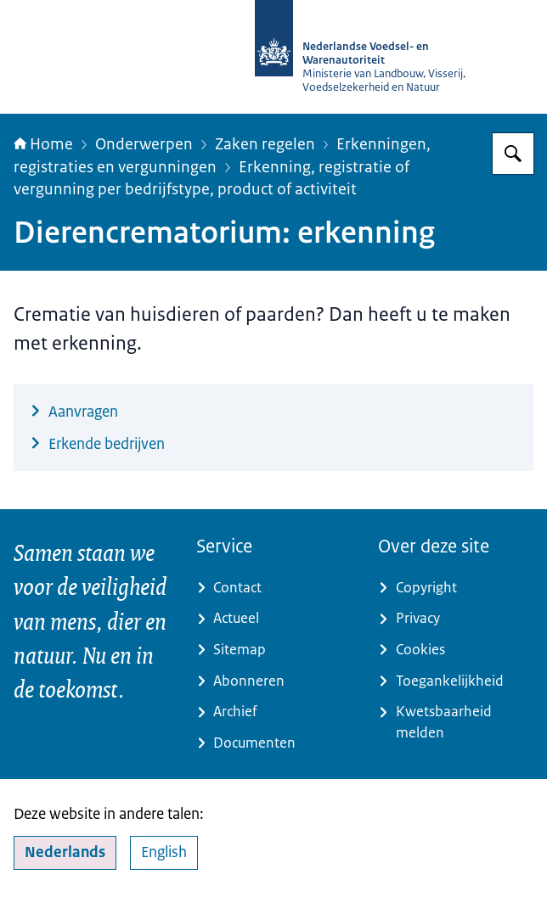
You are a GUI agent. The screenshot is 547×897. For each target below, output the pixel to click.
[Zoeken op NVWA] (513, 153)
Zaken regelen (265, 144)
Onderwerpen (144, 144)
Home (43, 144)
